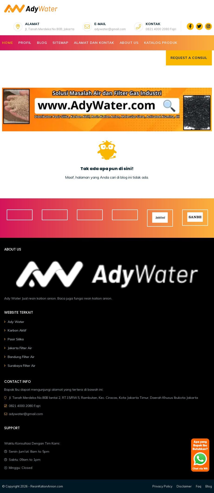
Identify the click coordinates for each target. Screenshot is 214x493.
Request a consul (189, 58)
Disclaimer (184, 486)
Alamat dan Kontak (94, 43)
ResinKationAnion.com (46, 486)
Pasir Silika (16, 339)
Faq (198, 486)
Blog (42, 43)
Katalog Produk (160, 43)
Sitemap (60, 43)
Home (7, 43)
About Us (129, 43)
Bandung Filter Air (21, 357)
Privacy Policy (162, 486)
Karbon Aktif (17, 330)
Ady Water (16, 322)
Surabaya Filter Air (21, 366)
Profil (24, 43)
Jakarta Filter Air (20, 348)
